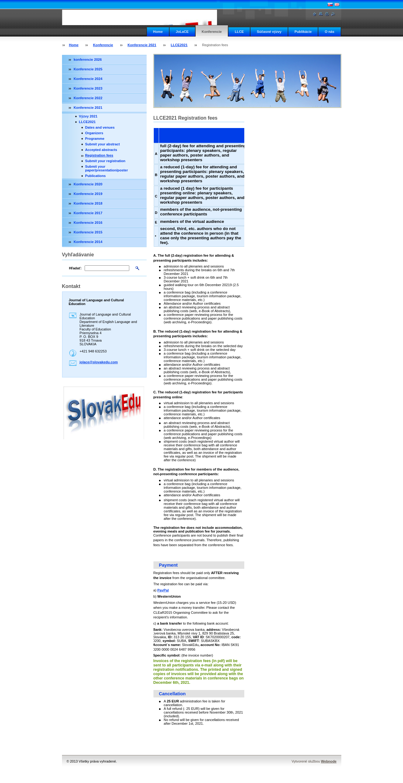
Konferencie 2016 (88, 222)
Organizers (94, 133)
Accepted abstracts (101, 150)
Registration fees (99, 155)
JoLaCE (182, 31)
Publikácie (303, 31)
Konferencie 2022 (88, 98)
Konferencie (212, 31)
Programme (94, 138)
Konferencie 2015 (88, 232)
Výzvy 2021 (88, 116)
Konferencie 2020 (88, 184)
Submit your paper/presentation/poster (106, 168)
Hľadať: (75, 268)
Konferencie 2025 (88, 69)
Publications (95, 176)
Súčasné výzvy (269, 31)
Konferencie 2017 (88, 213)
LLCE (239, 31)
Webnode (328, 761)
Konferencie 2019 (88, 194)
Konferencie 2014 (88, 242)
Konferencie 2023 (88, 88)
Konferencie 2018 (88, 203)
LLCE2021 (179, 45)
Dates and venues (100, 127)
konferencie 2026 (88, 59)
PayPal (163, 590)
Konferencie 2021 (141, 45)
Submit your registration (105, 161)
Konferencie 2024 (88, 79)
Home (158, 31)
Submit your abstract (102, 144)
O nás (329, 31)
